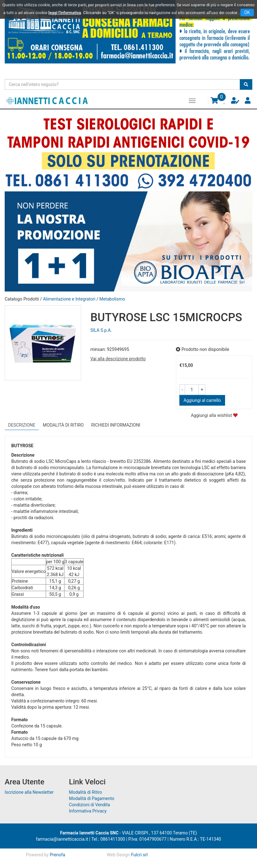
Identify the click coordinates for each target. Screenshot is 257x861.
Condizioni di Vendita (89, 804)
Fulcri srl (139, 854)
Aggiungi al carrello (202, 400)
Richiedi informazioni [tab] (116, 425)
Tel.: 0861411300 (108, 839)
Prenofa (57, 854)
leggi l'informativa (65, 12)
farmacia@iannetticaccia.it (62, 839)
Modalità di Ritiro (85, 792)
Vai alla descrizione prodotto (118, 358)
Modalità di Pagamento (91, 798)
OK (247, 12)
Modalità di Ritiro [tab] (63, 425)
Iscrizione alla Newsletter (29, 792)
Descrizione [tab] (21, 425)
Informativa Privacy (87, 810)
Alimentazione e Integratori (69, 298)
